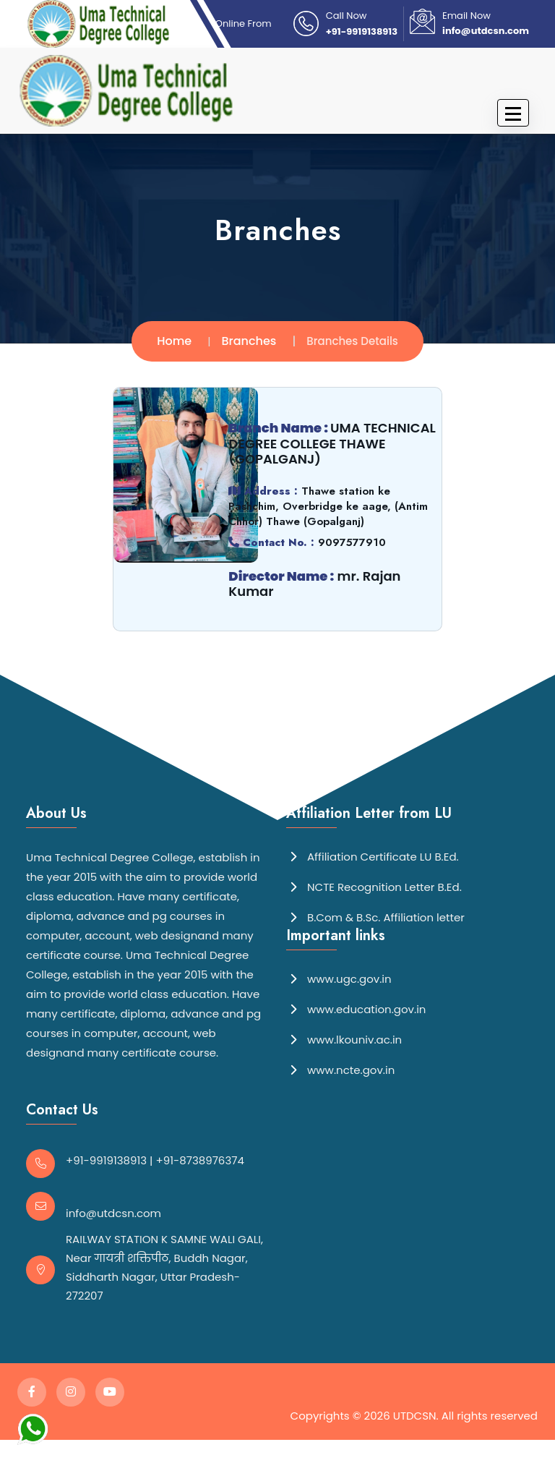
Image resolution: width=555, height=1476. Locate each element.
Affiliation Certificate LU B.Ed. (372, 856)
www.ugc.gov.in (339, 978)
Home (174, 341)
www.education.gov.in (356, 1008)
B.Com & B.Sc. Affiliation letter (375, 916)
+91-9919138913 (361, 31)
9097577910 (351, 542)
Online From (243, 23)
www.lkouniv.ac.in (344, 1039)
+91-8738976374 (200, 1160)
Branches (249, 341)
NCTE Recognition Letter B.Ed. (374, 886)
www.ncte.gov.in (340, 1069)
